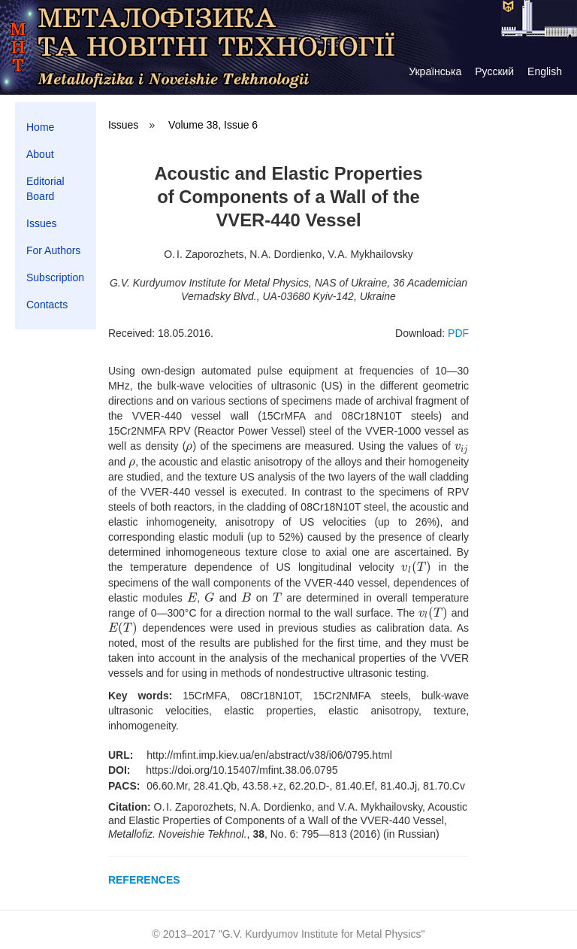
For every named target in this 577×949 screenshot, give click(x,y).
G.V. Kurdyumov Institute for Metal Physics (321, 934)
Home (40, 127)
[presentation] (189, 446)
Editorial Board (45, 188)
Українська (435, 71)
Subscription (55, 277)
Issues (41, 223)
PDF (458, 333)
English (544, 71)
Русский (494, 71)
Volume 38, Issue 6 (213, 125)
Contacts (47, 305)
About (40, 154)
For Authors (53, 250)
